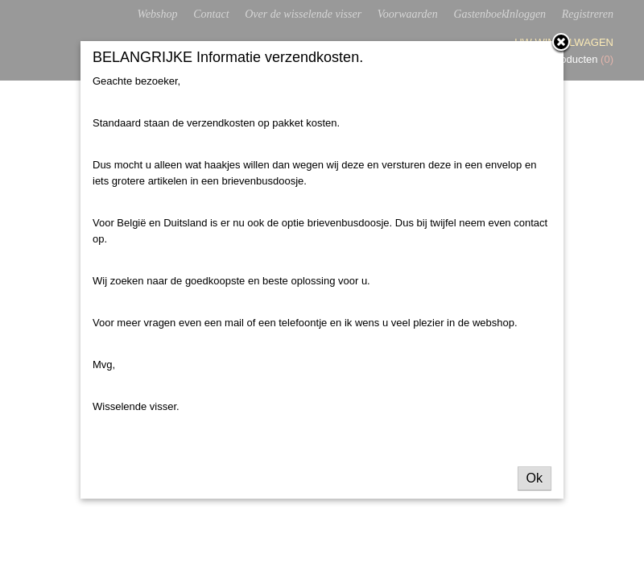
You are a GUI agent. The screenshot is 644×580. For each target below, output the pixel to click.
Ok (534, 478)
